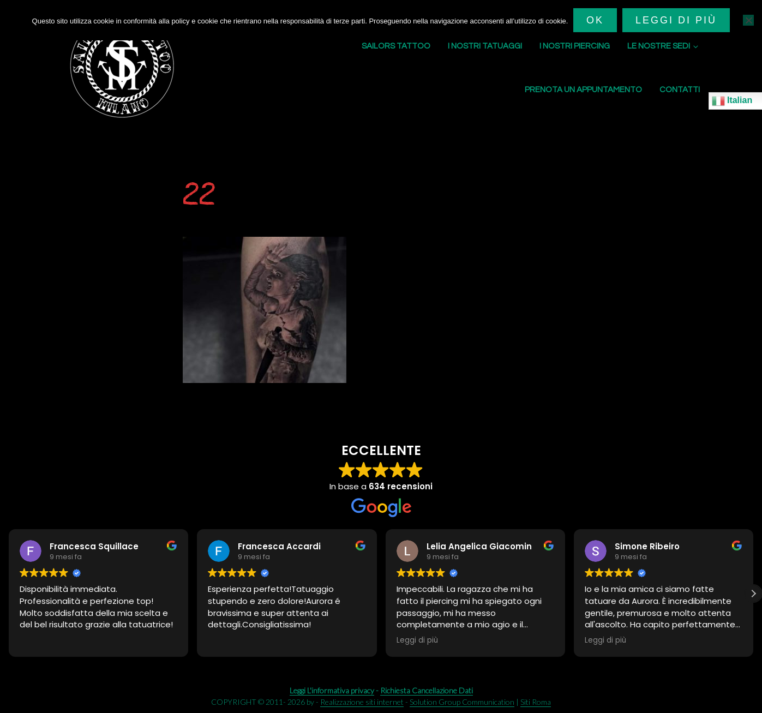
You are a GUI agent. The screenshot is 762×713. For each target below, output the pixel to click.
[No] (748, 20)
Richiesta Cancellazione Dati (426, 690)
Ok (595, 20)
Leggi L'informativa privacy (332, 690)
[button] (753, 593)
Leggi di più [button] (417, 640)
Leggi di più (676, 20)
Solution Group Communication (462, 701)
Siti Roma (535, 701)
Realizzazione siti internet (362, 701)
